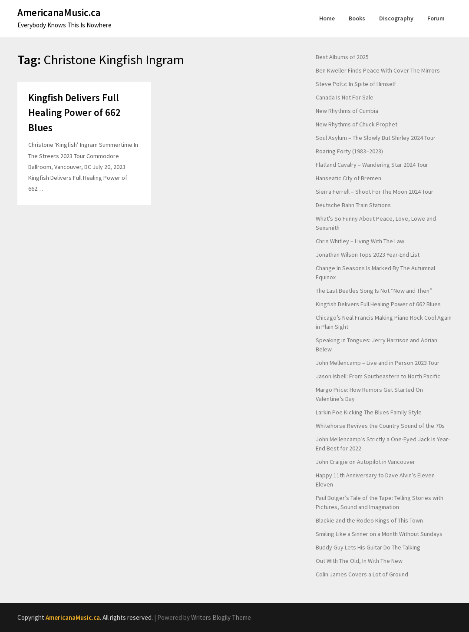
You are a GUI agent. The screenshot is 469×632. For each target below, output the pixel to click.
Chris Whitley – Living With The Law (360, 241)
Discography (396, 18)
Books (357, 18)
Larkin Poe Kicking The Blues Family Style (369, 412)
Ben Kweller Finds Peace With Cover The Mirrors (378, 70)
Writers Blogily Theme (221, 617)
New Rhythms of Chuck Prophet (356, 124)
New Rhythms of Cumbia (347, 111)
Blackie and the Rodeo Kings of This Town (369, 520)
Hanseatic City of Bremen (348, 178)
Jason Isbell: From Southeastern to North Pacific (378, 376)
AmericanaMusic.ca (59, 12)
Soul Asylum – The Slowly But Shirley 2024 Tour (376, 138)
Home (327, 18)
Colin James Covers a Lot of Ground (362, 574)
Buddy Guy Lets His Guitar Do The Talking (368, 547)
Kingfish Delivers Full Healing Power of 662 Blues (74, 112)
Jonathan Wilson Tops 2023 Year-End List (367, 254)
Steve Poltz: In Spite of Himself (356, 84)
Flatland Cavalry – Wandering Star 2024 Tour (372, 165)
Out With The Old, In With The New (359, 561)
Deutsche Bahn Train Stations (353, 205)
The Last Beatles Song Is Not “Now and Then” (374, 290)
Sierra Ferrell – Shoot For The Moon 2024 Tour (374, 191)
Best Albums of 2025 (342, 57)
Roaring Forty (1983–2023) (349, 151)
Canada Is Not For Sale (344, 97)
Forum (436, 18)
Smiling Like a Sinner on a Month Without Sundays (379, 534)
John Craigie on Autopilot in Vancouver (365, 462)
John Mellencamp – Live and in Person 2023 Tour (377, 363)
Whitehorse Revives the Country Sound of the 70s (380, 426)
